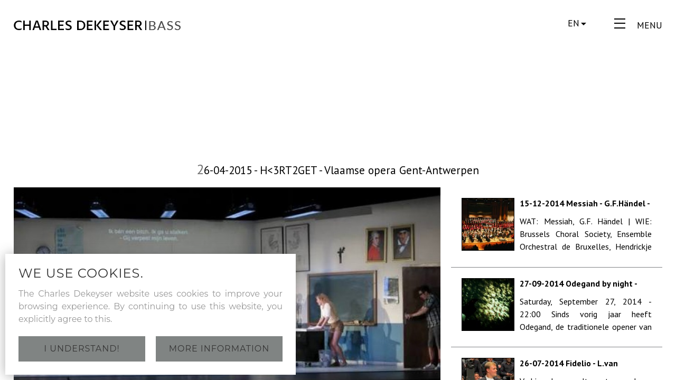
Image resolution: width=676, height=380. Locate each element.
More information (219, 349)
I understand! (81, 349)
